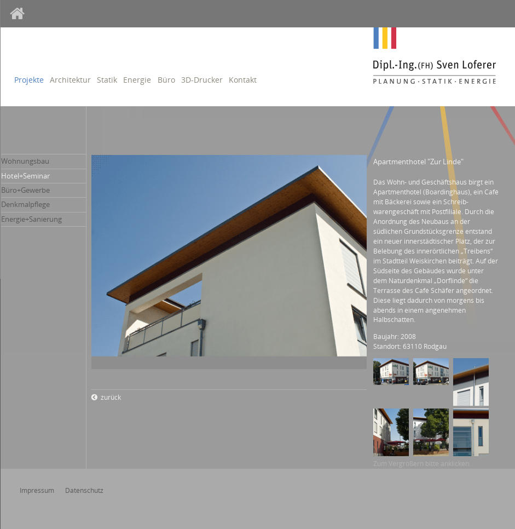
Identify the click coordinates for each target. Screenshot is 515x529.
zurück (111, 397)
